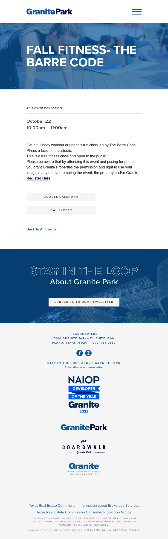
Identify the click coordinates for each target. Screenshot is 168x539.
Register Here (38, 178)
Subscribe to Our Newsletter (84, 301)
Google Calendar (61, 196)
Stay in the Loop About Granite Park (83, 363)
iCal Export (60, 210)
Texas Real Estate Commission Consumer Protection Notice (84, 512)
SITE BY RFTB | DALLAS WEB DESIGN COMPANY (112, 530)
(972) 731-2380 (104, 342)
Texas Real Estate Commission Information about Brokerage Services (84, 505)
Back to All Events (41, 229)
